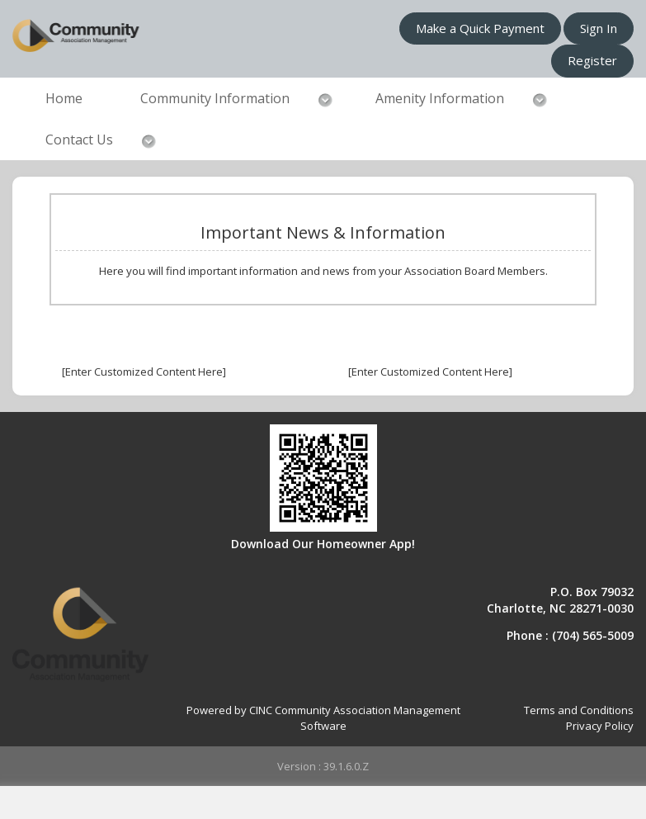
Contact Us (79, 139)
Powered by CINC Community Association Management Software (323, 718)
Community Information (215, 98)
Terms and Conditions (579, 710)
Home (64, 98)
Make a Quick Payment (480, 28)
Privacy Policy (600, 725)
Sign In (598, 28)
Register (592, 60)
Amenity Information (439, 98)
